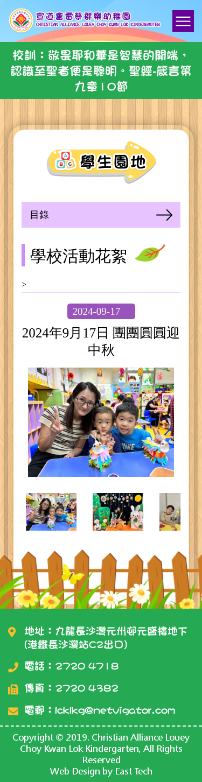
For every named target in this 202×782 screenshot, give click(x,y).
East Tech (133, 771)
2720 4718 (87, 666)
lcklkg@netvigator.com (115, 710)
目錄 (39, 214)
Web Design (75, 771)
